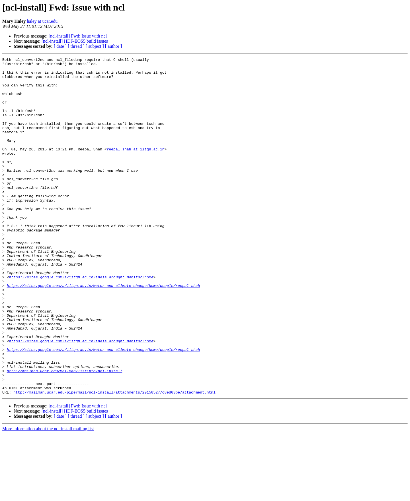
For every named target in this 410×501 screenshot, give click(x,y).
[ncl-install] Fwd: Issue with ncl (78, 36)
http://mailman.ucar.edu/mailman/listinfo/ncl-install (64, 433)
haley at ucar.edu (42, 21)
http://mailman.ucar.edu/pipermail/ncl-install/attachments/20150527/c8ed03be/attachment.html (114, 459)
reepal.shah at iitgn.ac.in (136, 167)
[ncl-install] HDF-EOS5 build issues (75, 41)
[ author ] (113, 46)
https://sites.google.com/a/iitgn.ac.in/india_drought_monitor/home (81, 321)
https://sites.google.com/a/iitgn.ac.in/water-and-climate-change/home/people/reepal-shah (103, 331)
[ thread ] (76, 46)
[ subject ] (95, 46)
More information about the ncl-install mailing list (48, 496)
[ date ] (60, 46)
